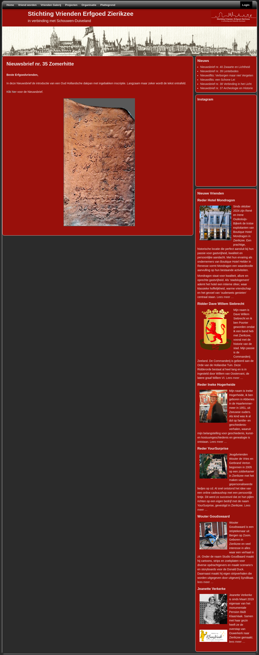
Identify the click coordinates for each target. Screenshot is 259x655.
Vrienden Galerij (51, 4)
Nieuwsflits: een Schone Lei (217, 79)
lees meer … (205, 582)
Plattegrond (107, 4)
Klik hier (11, 91)
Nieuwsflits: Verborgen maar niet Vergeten (226, 75)
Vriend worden (27, 4)
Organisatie (89, 4)
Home (10, 4)
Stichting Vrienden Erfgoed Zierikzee (81, 13)
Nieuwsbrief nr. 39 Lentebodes (219, 71)
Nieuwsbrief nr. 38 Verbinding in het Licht (226, 84)
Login (245, 4)
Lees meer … (225, 297)
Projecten (71, 4)
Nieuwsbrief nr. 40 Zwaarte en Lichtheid (225, 67)
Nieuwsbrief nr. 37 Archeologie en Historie (226, 88)
